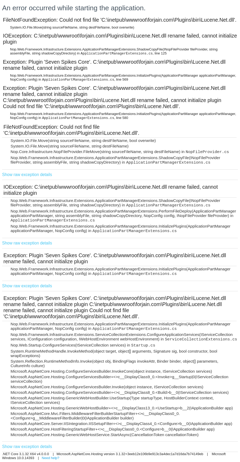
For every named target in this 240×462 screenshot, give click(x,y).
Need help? (50, 458)
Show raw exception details (27, 174)
